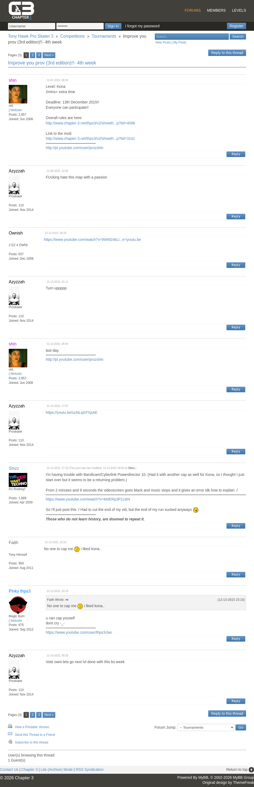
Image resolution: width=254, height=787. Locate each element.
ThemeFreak (243, 782)
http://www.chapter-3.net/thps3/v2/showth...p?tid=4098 (90, 123)
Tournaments (104, 36)
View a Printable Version (32, 727)
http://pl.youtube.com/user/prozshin (74, 148)
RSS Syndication (89, 769)
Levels (239, 10)
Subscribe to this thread (31, 742)
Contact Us (9, 769)
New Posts (163, 42)
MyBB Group (243, 777)
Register (236, 26)
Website (16, 110)
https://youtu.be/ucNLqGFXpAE (71, 412)
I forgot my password (142, 26)
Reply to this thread (227, 53)
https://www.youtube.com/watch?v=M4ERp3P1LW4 (88, 499)
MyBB (203, 777)
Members (216, 10)
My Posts (179, 42)
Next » (49, 55)
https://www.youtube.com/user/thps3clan (79, 632)
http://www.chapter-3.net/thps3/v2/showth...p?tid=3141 (90, 138)
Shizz (14, 468)
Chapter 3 (29, 769)
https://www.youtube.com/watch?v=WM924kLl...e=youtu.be (92, 239)
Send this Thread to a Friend (35, 735)
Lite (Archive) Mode (57, 769)
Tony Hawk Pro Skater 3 (30, 36)
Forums (193, 10)
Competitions (72, 36)
